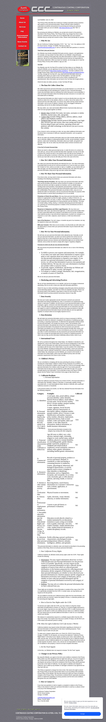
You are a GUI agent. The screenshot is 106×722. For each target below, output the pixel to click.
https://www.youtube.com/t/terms (59, 70)
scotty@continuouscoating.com (46, 47)
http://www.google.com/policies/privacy (73, 72)
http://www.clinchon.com (65, 27)
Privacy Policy (73, 703)
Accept (82, 714)
